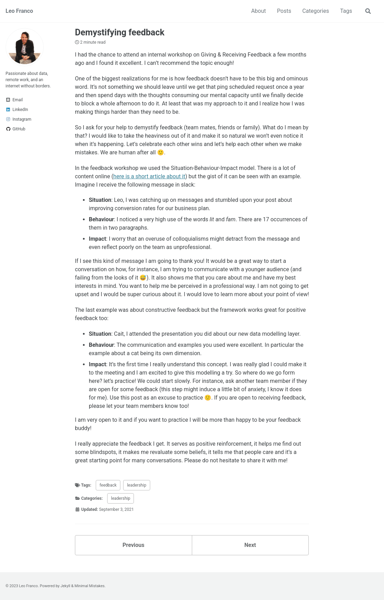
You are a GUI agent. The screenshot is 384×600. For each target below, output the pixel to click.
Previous (133, 545)
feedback (108, 485)
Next (250, 545)
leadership (136, 485)
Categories (315, 11)
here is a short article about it (149, 176)
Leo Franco (19, 11)
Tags (346, 11)
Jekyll (65, 586)
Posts (284, 11)
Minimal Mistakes (90, 586)
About (258, 11)
